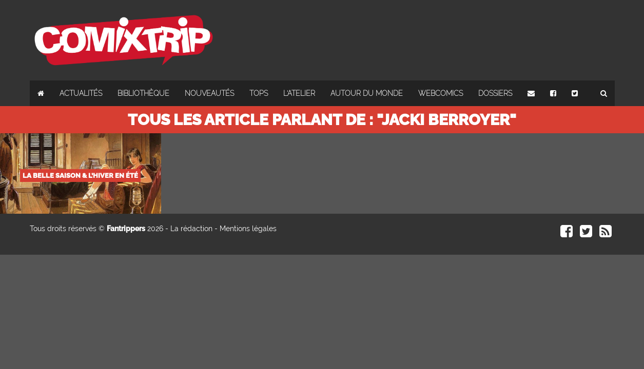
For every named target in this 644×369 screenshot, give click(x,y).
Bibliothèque (143, 93)
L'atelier (299, 93)
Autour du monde (366, 93)
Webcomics (440, 93)
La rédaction (191, 228)
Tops (258, 93)
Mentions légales (248, 228)
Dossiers (495, 93)
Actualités (81, 93)
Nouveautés (209, 93)
